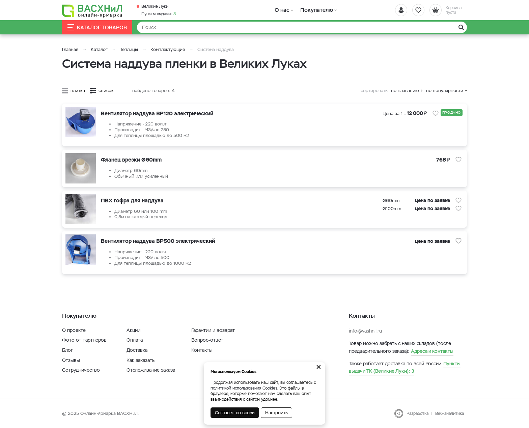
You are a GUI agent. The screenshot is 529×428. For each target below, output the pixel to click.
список (106, 90)
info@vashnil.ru (365, 331)
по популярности (444, 90)
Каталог (99, 49)
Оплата (135, 340)
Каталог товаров (97, 27)
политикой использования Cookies (244, 388)
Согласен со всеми (235, 413)
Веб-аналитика (449, 413)
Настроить (276, 413)
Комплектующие (167, 49)
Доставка (137, 350)
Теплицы (129, 49)
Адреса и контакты (432, 351)
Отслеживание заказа (151, 370)
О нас (282, 9)
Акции (133, 330)
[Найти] (302, 27)
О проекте (74, 330)
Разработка (417, 413)
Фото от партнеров (84, 340)
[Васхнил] (92, 10)
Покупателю (316, 9)
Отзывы (71, 360)
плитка (78, 90)
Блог (67, 350)
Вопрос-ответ (207, 340)
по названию (405, 90)
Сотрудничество (81, 370)
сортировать (374, 90)
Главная (70, 49)
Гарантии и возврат (213, 330)
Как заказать (141, 360)
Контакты (202, 350)
